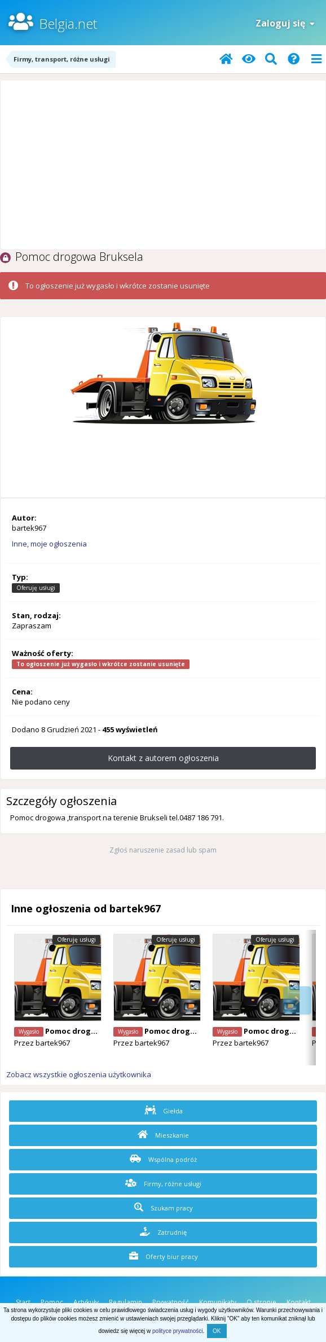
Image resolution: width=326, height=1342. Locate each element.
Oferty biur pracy (163, 1256)
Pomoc (52, 1302)
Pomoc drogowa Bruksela (93, 1031)
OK (217, 1331)
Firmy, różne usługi (163, 1183)
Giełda (163, 1110)
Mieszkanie (163, 1134)
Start (23, 1302)
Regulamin (125, 1302)
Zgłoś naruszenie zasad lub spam (163, 850)
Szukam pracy (163, 1207)
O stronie (261, 1302)
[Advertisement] (163, 165)
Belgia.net (68, 23)
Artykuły (86, 1302)
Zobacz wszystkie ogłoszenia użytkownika (78, 1074)
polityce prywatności (177, 1331)
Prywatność (170, 1302)
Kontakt (299, 1302)
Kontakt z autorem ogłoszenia (163, 758)
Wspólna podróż (163, 1159)
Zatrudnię (163, 1231)
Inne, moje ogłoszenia (49, 544)
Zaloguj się (285, 23)
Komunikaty (217, 1302)
